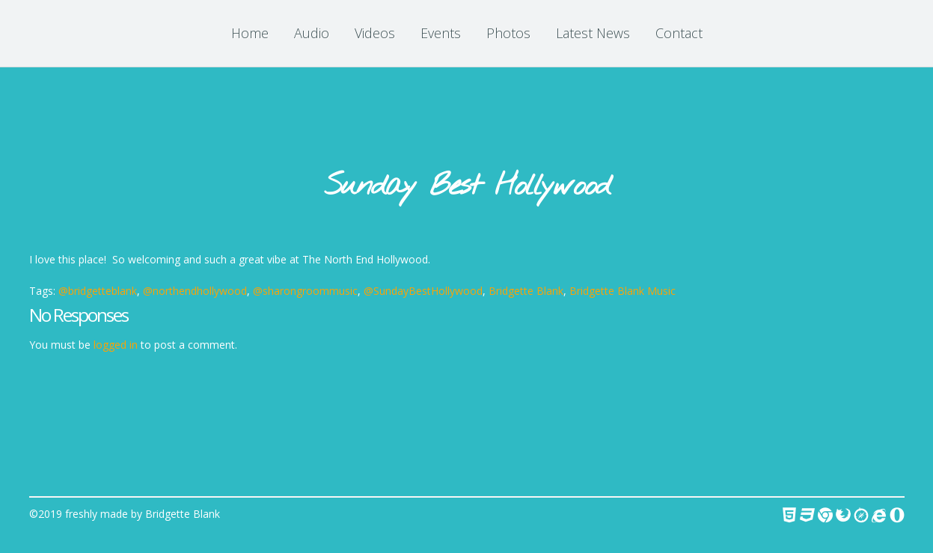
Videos (375, 33)
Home (250, 33)
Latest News (593, 33)
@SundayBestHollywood (423, 291)
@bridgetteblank (97, 291)
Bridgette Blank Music (622, 291)
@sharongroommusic (305, 291)
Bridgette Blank (526, 291)
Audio (311, 33)
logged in (116, 344)
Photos (508, 33)
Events (440, 33)
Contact (679, 33)
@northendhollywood (195, 291)
